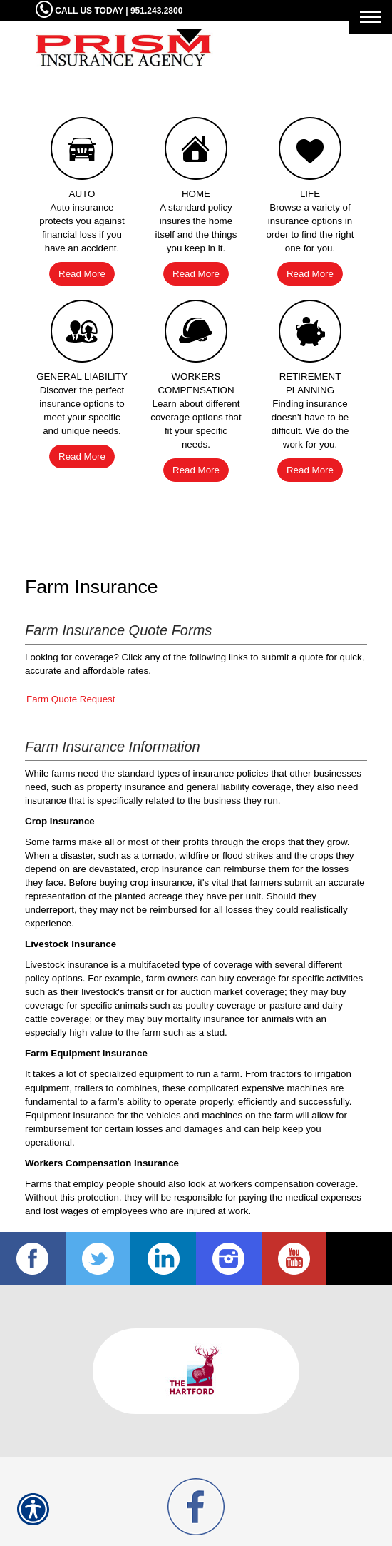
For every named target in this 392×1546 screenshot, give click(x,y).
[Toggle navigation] (370, 17)
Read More (81, 273)
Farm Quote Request (70, 699)
